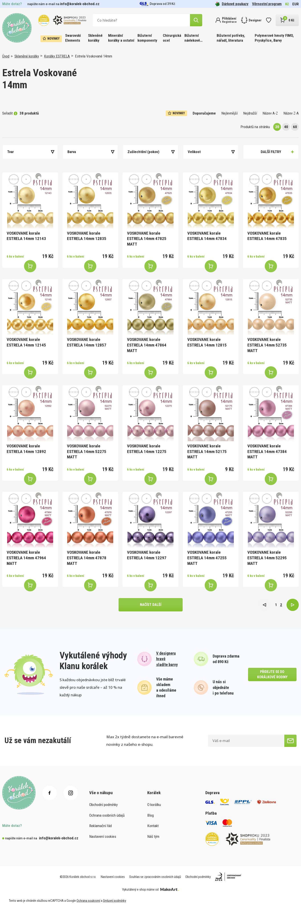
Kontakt (153, 826)
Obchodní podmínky (103, 804)
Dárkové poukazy (231, 4)
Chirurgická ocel (172, 38)
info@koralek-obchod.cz (79, 4)
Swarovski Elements (73, 38)
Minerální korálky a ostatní (121, 38)
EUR (295, 4)
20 (277, 127)
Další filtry (271, 152)
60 (295, 127)
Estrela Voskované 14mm (93, 56)
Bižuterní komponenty (147, 38)
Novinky (51, 38)
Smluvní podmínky (114, 901)
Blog (150, 815)
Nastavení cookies (102, 836)
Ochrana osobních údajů (107, 815)
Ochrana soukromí (88, 901)
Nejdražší (250, 113)
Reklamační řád (100, 826)
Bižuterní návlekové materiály (192, 38)
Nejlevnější (229, 113)
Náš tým (153, 836)
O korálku (154, 804)
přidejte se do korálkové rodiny (272, 674)
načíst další (150, 605)
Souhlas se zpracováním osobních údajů (155, 877)
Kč (287, 4)
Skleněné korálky (95, 38)
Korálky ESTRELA (57, 56)
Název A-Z (270, 113)
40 (286, 127)
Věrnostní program (267, 4)
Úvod (5, 56)
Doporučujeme (204, 113)
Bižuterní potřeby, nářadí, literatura (231, 38)
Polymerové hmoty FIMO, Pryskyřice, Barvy (274, 38)
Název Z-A (291, 113)
